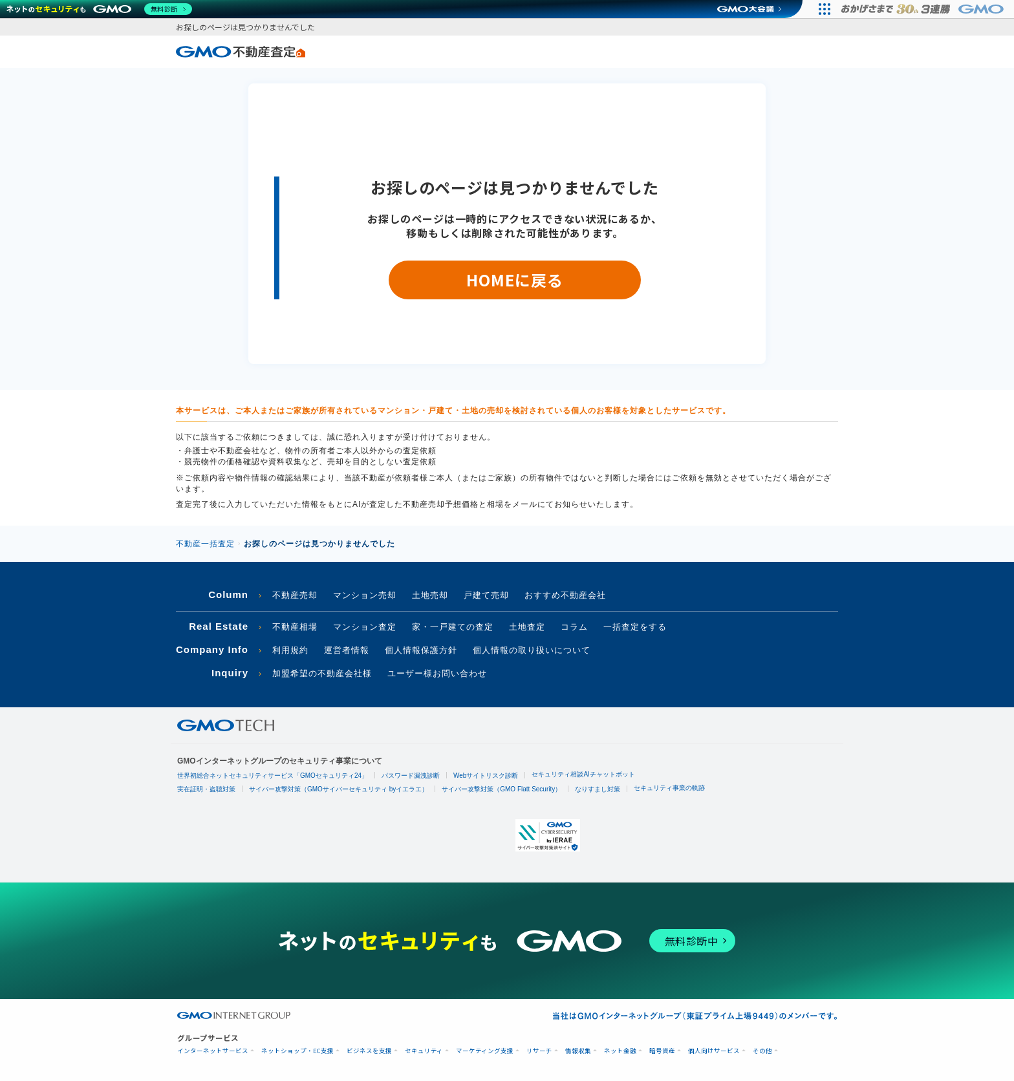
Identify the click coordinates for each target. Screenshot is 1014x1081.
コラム (574, 627)
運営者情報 (346, 650)
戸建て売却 (486, 595)
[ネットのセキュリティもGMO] (99, 9)
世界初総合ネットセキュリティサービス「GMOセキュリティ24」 (272, 775)
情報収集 (578, 1051)
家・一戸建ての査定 (452, 627)
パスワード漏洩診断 (411, 775)
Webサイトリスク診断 (485, 775)
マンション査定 (364, 627)
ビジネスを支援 (369, 1051)
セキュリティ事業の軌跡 (669, 787)
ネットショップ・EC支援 (297, 1051)
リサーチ (539, 1051)
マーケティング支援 (484, 1051)
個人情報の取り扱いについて (531, 650)
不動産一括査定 (205, 543)
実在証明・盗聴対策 (206, 789)
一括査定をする (635, 627)
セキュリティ (424, 1051)
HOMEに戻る (514, 279)
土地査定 (527, 627)
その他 (762, 1051)
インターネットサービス (212, 1051)
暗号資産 (662, 1051)
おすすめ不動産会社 (565, 595)
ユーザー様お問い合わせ (437, 673)
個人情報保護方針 (421, 650)
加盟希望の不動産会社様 (322, 673)
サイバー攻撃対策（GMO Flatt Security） (501, 789)
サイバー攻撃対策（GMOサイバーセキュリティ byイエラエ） (338, 789)
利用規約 (290, 650)
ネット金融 (620, 1051)
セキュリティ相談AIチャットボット (583, 774)
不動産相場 (295, 627)
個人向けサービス (714, 1051)
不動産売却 (295, 595)
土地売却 (430, 595)
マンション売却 (364, 595)
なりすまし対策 (597, 789)
